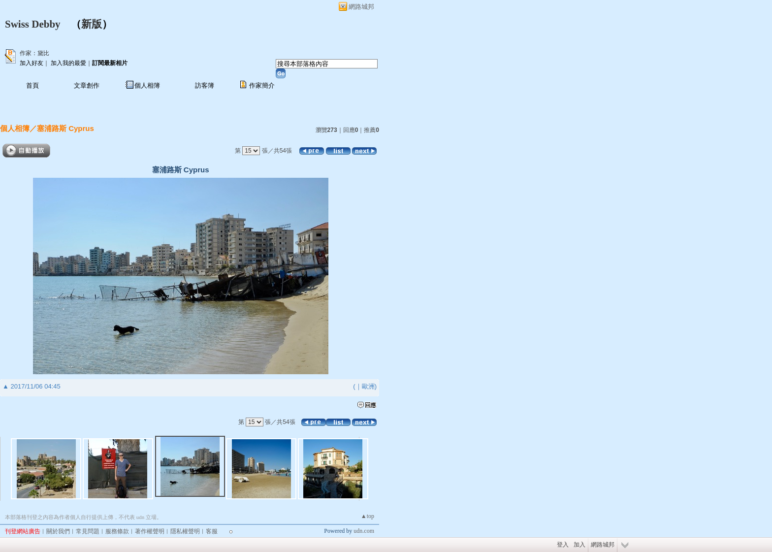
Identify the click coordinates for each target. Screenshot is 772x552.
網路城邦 (361, 6)
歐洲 (368, 386)
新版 (91, 24)
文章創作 (86, 85)
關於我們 (58, 531)
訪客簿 (204, 85)
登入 (563, 544)
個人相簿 (147, 85)
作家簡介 (262, 85)
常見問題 (87, 531)
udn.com (364, 530)
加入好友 (31, 63)
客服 (212, 531)
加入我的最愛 (68, 63)
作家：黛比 (34, 53)
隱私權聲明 (185, 531)
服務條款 (117, 531)
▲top (367, 516)
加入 (579, 544)
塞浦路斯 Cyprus (65, 128)
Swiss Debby (33, 24)
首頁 (32, 85)
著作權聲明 (149, 531)
